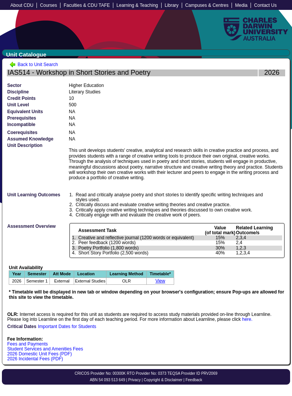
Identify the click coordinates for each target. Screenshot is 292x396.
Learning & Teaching (137, 5)
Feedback (194, 380)
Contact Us (265, 5)
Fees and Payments (27, 344)
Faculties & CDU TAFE (86, 5)
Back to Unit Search (34, 64)
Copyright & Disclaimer (163, 380)
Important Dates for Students (67, 326)
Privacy (134, 380)
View (160, 281)
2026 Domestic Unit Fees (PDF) (39, 354)
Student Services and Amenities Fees (45, 349)
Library (172, 5)
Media (241, 5)
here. (247, 319)
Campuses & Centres (207, 5)
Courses (48, 5)
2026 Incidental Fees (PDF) (35, 358)
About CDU (21, 5)
